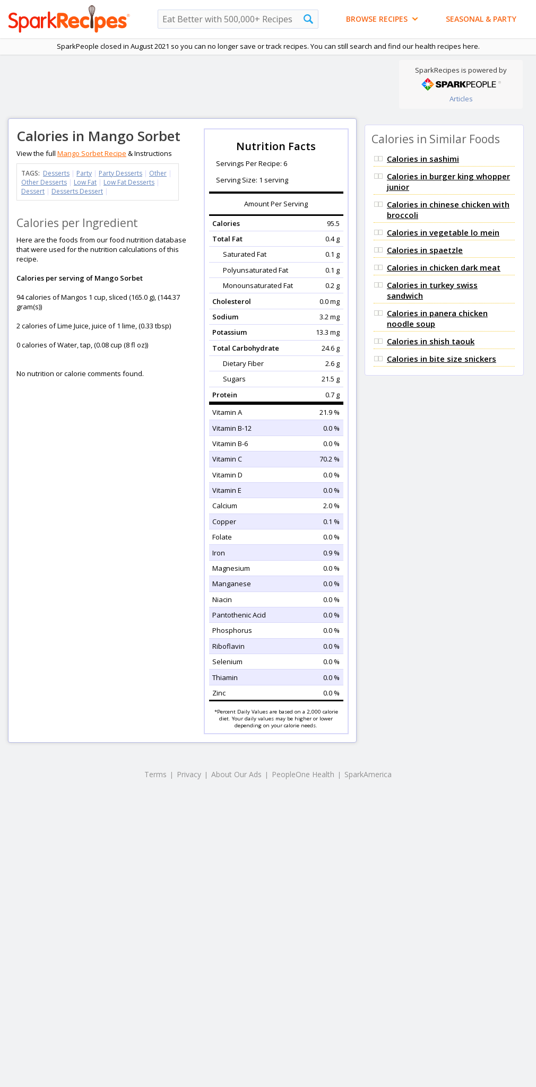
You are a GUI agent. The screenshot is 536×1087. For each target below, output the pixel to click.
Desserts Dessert (77, 191)
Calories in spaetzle (425, 250)
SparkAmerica (368, 774)
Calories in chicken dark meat (443, 267)
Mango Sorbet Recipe (91, 153)
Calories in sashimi (423, 158)
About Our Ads (236, 774)
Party (84, 173)
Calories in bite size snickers (441, 358)
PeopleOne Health (303, 774)
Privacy (189, 774)
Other (158, 173)
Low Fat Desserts (128, 182)
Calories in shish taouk (430, 341)
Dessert (33, 191)
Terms (155, 774)
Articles (461, 98)
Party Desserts (120, 173)
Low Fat (85, 182)
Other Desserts (44, 182)
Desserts (56, 173)
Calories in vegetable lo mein (443, 232)
